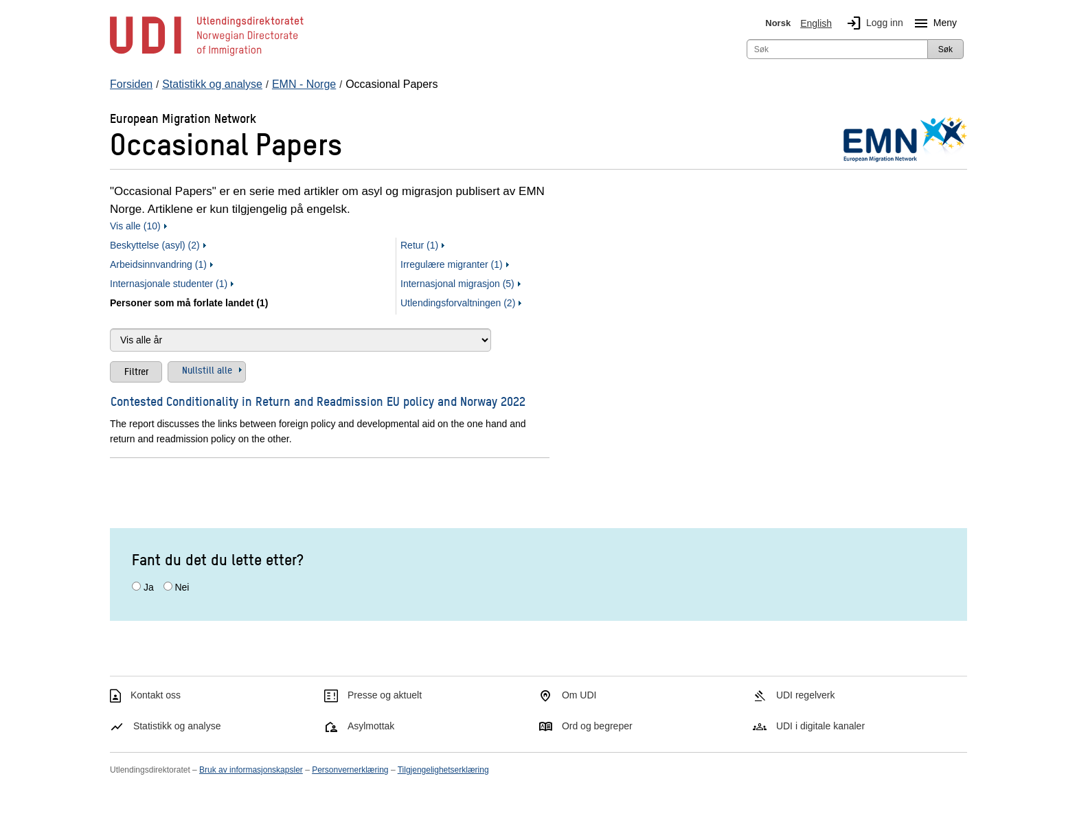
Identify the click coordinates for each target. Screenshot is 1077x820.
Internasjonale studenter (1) (168, 283)
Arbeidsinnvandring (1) (158, 264)
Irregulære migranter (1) (451, 264)
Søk (945, 49)
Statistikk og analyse (177, 725)
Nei (181, 587)
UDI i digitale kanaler (820, 725)
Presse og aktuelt (385, 695)
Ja (149, 587)
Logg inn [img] (872, 23)
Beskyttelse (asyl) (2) (155, 245)
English (816, 23)
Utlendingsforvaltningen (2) (457, 302)
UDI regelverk (805, 695)
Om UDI (579, 695)
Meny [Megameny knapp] (933, 23)
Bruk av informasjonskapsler (251, 770)
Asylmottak (371, 725)
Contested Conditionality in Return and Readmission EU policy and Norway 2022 (318, 401)
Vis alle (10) (135, 225)
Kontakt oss (156, 695)
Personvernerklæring (350, 770)
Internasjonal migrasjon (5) (457, 283)
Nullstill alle (207, 369)
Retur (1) (419, 245)
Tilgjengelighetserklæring (443, 770)
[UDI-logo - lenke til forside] (207, 54)
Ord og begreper (597, 725)
